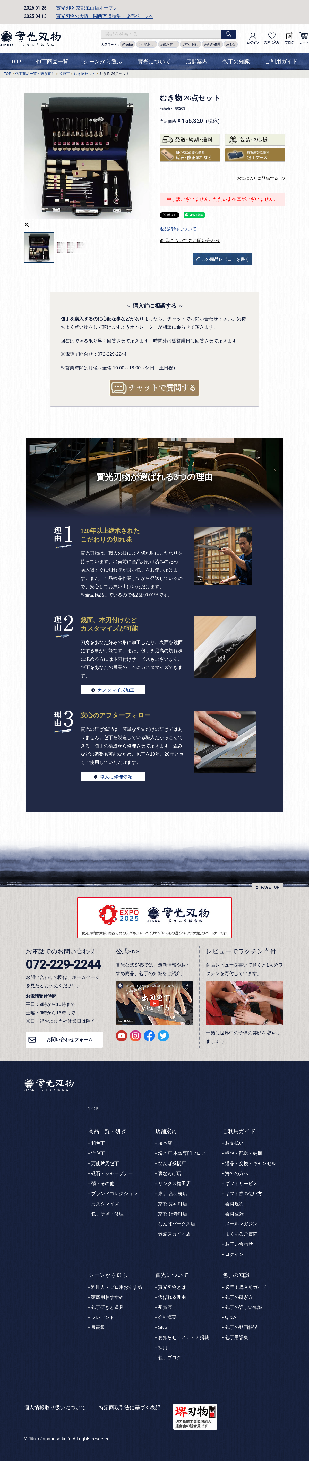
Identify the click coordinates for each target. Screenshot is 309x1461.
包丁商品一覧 (52, 61)
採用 (162, 1347)
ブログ (289, 38)
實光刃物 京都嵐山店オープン (87, 8)
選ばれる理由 (172, 1297)
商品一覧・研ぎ (107, 1131)
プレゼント (102, 1317)
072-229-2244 (63, 964)
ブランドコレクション (114, 1193)
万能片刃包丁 (105, 1163)
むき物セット (84, 74)
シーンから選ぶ (103, 61)
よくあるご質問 (241, 1234)
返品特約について (178, 228)
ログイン (253, 38)
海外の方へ (236, 1173)
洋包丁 (98, 1153)
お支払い (234, 1143)
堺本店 (165, 1143)
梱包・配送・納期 (243, 1153)
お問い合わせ (239, 1244)
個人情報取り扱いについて (55, 1407)
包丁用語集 (236, 1337)
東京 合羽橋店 (172, 1193)
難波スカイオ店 (174, 1234)
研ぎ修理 (213, 44)
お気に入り (272, 38)
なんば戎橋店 (172, 1163)
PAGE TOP (270, 887)
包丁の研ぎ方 (239, 1297)
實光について (154, 61)
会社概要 (167, 1317)
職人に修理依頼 (116, 776)
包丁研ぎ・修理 (107, 1213)
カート (304, 38)
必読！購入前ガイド (246, 1287)
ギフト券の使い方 (243, 1193)
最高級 (98, 1327)
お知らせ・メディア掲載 (183, 1337)
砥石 (231, 44)
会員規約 (234, 1203)
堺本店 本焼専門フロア (182, 1153)
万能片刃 (147, 44)
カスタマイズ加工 (116, 690)
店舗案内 (197, 61)
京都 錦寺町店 (172, 1213)
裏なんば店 (169, 1173)
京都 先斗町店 (172, 1203)
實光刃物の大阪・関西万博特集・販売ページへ (104, 16)
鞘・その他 (102, 1183)
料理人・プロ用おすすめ (116, 1287)
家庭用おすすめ (107, 1297)
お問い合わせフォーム (69, 1039)
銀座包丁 (169, 44)
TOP (16, 61)
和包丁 (64, 74)
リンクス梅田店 (174, 1183)
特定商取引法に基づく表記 (129, 1407)
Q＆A (230, 1317)
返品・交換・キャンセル (250, 1163)
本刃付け (191, 44)
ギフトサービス (241, 1183)
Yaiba (128, 44)
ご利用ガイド (281, 61)
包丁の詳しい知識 (243, 1307)
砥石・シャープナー (112, 1173)
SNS (163, 1327)
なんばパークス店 (176, 1224)
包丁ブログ (169, 1357)
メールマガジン (241, 1224)
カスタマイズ (105, 1203)
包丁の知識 (236, 61)
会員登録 (234, 1213)
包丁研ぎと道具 (107, 1307)
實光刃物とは (172, 1287)
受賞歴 (165, 1307)
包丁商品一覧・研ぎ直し (35, 74)
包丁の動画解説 (241, 1327)
